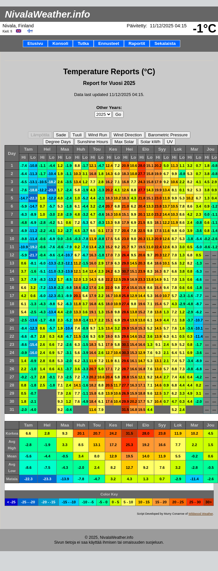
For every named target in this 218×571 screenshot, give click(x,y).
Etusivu (35, 43)
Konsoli (60, 43)
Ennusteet (108, 43)
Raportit (137, 43)
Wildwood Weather (200, 513)
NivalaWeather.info (47, 14)
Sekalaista (165, 43)
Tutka (83, 43)
